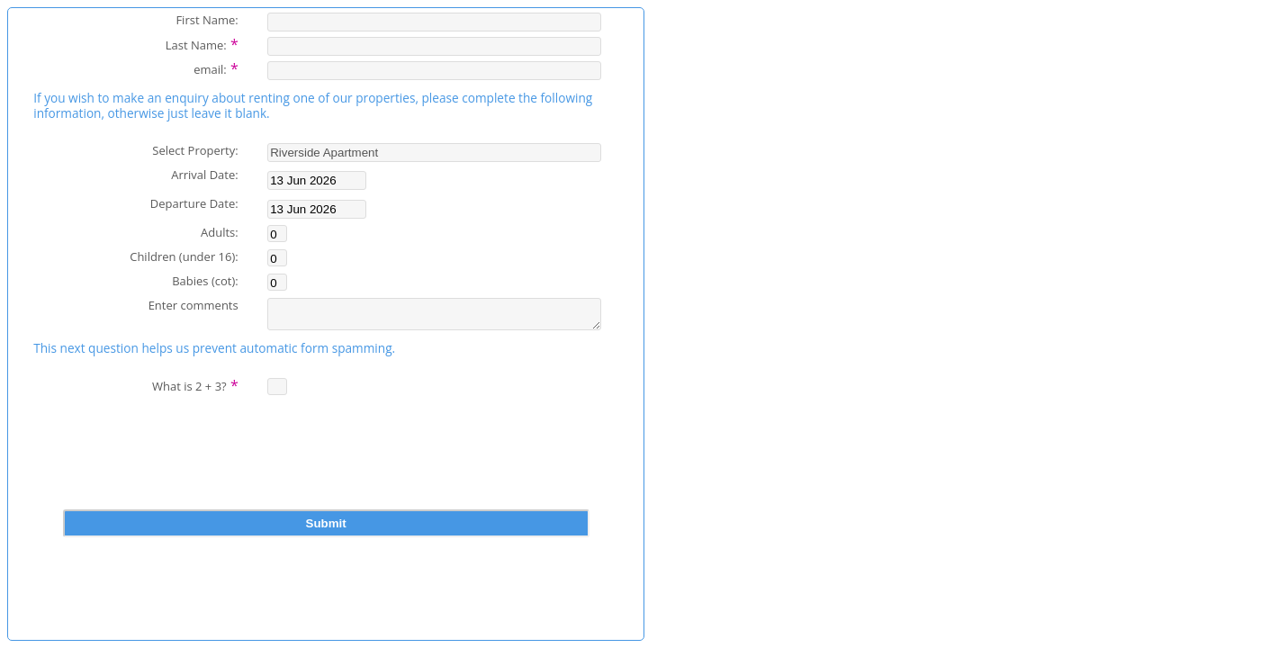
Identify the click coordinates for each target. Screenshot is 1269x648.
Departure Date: (194, 203)
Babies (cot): (205, 280)
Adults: (219, 231)
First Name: (207, 19)
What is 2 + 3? (195, 390)
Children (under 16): (184, 256)
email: (216, 67)
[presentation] (326, 471)
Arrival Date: (204, 174)
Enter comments (193, 304)
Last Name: (202, 43)
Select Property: (195, 150)
